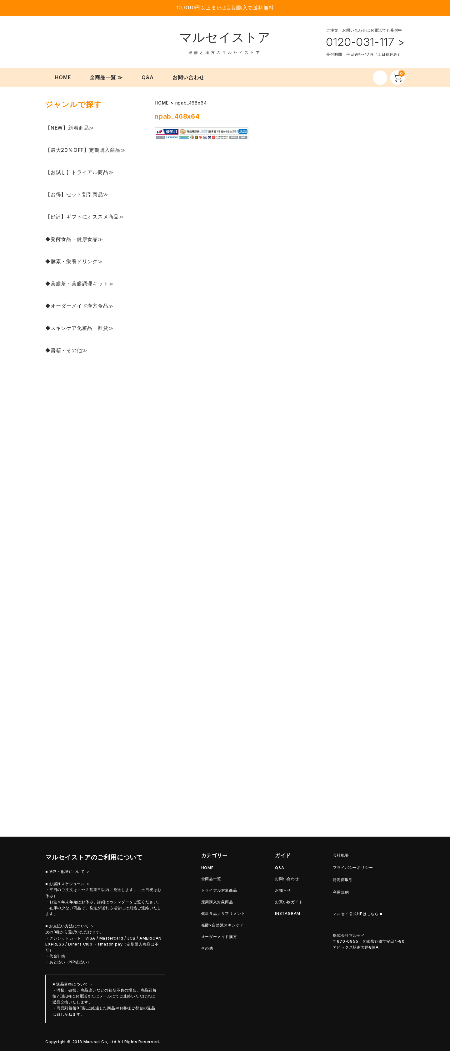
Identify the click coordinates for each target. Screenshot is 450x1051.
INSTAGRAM (287, 913)
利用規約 (341, 892)
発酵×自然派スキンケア (222, 925)
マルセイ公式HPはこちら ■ (357, 913)
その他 (207, 948)
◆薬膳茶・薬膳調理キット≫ (79, 283)
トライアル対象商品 (219, 890)
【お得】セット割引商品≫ (76, 194)
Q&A (148, 77)
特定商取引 (343, 879)
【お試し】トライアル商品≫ (79, 172)
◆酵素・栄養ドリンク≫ (74, 261)
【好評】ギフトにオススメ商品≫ (84, 216)
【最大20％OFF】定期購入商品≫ (85, 150)
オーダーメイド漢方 (219, 936)
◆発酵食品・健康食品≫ (74, 239)
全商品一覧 (211, 878)
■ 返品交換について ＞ (72, 984)
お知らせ (283, 890)
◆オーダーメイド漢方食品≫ (79, 306)
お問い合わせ (189, 77)
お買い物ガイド (289, 902)
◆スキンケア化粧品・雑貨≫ (79, 328)
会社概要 (341, 855)
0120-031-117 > (365, 42)
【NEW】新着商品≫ (69, 128)
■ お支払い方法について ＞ (69, 926)
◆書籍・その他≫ (66, 350)
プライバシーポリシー (353, 867)
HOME (63, 77)
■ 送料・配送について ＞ (67, 871)
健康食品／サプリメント (223, 913)
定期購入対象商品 (217, 902)
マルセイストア (225, 37)
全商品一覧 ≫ (106, 77)
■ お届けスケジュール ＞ (67, 883)
